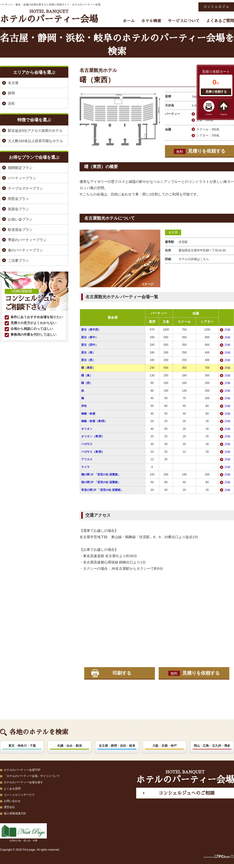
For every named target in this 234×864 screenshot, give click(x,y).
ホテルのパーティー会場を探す (23, 782)
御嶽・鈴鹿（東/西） (94, 421)
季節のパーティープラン (27, 240)
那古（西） (88, 360)
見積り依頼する (216, 91)
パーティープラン (22, 178)
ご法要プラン (18, 260)
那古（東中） (89, 337)
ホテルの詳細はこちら (194, 259)
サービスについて (184, 21)
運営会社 (9, 807)
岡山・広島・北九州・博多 (212, 745)
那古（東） (88, 352)
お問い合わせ (12, 801)
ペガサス (86, 444)
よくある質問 (12, 788)
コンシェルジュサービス (19, 794)
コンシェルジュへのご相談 (186, 793)
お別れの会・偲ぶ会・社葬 (23, 832)
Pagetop (223, 114)
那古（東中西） (91, 329)
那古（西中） (89, 344)
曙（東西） (88, 367)
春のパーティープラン (25, 250)
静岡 (11, 93)
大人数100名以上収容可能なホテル (35, 141)
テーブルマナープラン (25, 188)
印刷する (122, 673)
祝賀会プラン (18, 209)
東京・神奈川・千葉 (22, 745)
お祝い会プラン (20, 219)
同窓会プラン (18, 199)
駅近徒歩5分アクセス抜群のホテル (35, 130)
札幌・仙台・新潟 (69, 745)
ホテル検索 (151, 21)
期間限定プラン (20, 168)
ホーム (129, 21)
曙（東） (86, 375)
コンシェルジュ (216, 7)
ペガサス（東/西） (92, 451)
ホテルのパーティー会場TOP (22, 770)
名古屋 (173, 232)
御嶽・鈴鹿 (88, 413)
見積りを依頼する (199, 151)
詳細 (227, 329)
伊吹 (84, 406)
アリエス (86, 459)
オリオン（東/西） (92, 436)
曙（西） (86, 383)
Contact (209, 114)
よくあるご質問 (220, 21)
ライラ (85, 467)
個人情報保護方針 (15, 813)
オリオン (86, 428)
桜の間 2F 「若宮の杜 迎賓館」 (101, 482)
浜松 (11, 103)
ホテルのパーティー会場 (49, 16)
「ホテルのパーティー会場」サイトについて (32, 776)
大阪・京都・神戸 (164, 745)
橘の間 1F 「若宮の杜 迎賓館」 (101, 474)
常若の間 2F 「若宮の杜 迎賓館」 (102, 490)
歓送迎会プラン (20, 230)
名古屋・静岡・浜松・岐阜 (117, 745)
